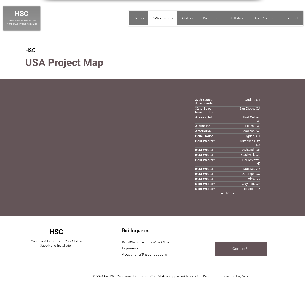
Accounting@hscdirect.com (144, 254)
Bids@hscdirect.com (138, 242)
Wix (245, 276)
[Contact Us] (241, 249)
